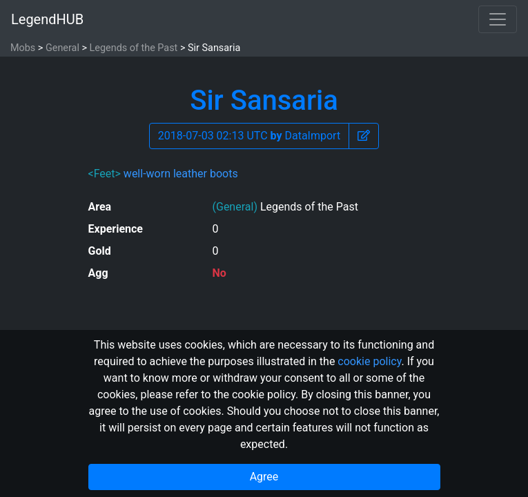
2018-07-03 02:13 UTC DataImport (249, 135)
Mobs (22, 48)
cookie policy (369, 361)
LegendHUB (47, 19)
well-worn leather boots (181, 173)
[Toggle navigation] (497, 19)
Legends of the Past (134, 48)
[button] (364, 136)
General (62, 48)
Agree (264, 476)
